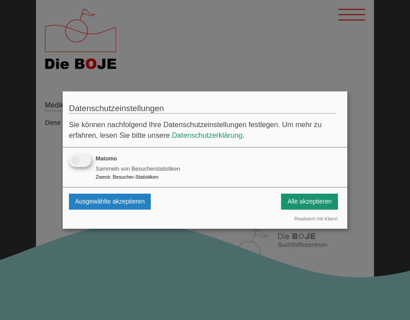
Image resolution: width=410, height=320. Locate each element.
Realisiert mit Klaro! (316, 218)
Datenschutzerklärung (207, 135)
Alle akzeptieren (309, 201)
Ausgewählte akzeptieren (110, 201)
